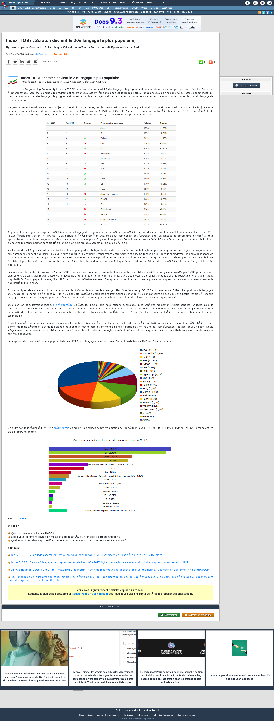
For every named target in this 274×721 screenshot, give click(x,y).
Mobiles (154, 8)
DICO (176, 12)
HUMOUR (187, 12)
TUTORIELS (73, 12)
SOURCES (146, 12)
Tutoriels (60, 2)
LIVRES (107, 12)
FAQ (72, 2)
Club (161, 2)
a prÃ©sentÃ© (62, 307)
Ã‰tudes (137, 2)
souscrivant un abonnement (90, 596)
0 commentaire (61, 56)
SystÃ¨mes (167, 8)
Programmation (121, 8)
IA (60, 8)
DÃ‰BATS (159, 12)
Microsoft (76, 8)
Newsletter (108, 2)
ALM (66, 8)
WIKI (169, 12)
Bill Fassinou (41, 56)
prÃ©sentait (61, 430)
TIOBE (22, 521)
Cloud (52, 8)
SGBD (135, 8)
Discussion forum (246, 85)
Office (144, 8)
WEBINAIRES (94, 12)
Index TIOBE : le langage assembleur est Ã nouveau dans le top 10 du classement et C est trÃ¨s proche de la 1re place (86, 557)
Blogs (82, 2)
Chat (93, 2)
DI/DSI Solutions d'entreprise (32, 8)
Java (87, 8)
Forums (46, 2)
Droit (150, 2)
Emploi (123, 2)
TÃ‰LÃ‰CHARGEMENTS (126, 12)
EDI (108, 8)
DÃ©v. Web (97, 8)
